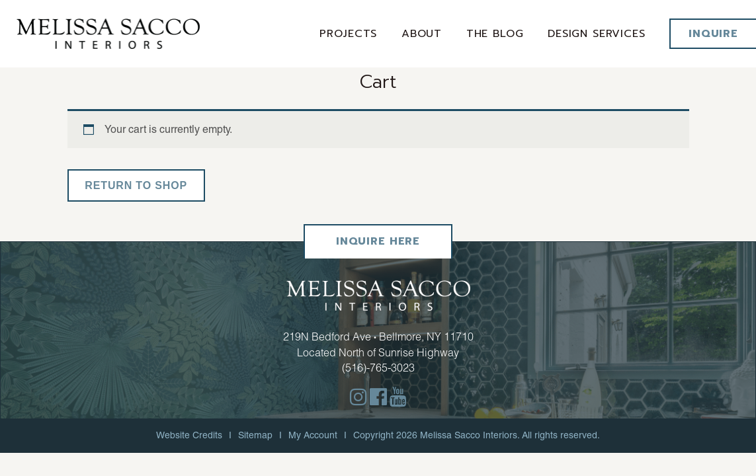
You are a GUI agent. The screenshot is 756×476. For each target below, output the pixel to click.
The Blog (496, 34)
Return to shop (136, 185)
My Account (312, 435)
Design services (597, 34)
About (423, 34)
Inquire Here (378, 242)
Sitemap (255, 435)
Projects (350, 34)
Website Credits (189, 435)
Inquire (713, 34)
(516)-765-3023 (378, 367)
